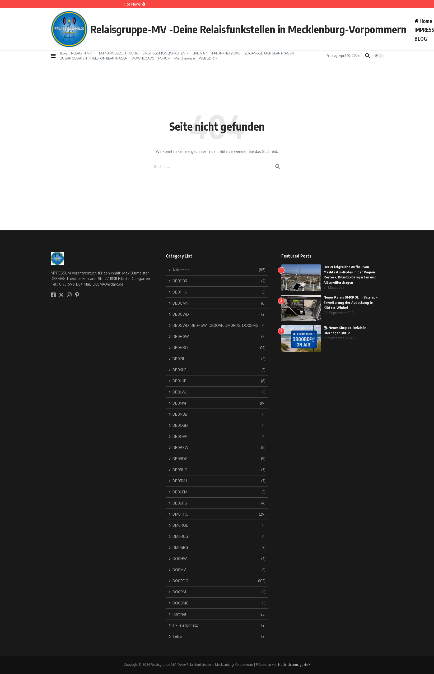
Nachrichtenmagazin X (294, 665)
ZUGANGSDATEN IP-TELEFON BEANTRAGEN (94, 58)
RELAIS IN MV (83, 53)
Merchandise (184, 58)
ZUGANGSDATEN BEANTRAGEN (269, 53)
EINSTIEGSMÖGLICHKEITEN (166, 53)
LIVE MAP (200, 53)
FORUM (164, 58)
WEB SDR (208, 58)
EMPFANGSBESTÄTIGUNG (119, 53)
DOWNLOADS (143, 58)
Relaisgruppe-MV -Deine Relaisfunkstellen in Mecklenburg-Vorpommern (248, 29)
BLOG (420, 38)
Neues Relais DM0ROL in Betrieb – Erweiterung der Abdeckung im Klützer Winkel (350, 302)
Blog (63, 53)
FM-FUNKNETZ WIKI (226, 53)
